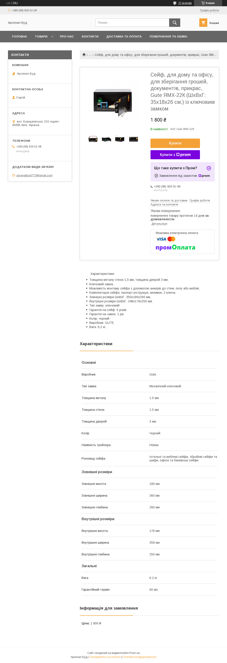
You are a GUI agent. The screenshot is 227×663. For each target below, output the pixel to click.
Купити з (175, 155)
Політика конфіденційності (140, 657)
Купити (175, 143)
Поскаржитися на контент (105, 657)
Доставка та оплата (124, 36)
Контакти (90, 36)
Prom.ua (134, 653)
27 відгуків (185, 3)
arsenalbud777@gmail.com (34, 175)
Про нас (67, 36)
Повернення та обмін (168, 36)
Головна (19, 36)
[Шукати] (174, 22)
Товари (41, 36)
